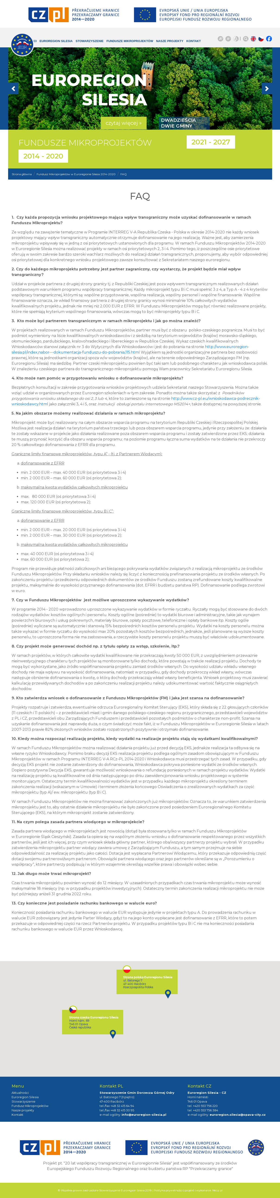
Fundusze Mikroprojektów (122, 43)
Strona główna (22, 174)
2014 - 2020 (43, 156)
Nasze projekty (162, 43)
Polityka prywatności (168, 1190)
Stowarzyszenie (90, 41)
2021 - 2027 (211, 142)
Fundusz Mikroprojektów (30, 1106)
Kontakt (190, 41)
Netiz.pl (217, 1190)
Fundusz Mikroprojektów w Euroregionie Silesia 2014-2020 (76, 174)
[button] (28, 88)
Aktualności (20, 1092)
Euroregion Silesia (53, 43)
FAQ (123, 174)
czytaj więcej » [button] (124, 123)
